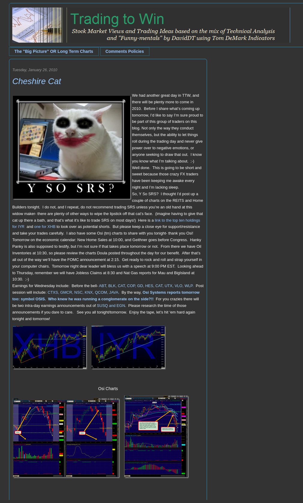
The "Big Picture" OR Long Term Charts (53, 51)
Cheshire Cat (36, 81)
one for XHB (45, 226)
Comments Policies (125, 51)
